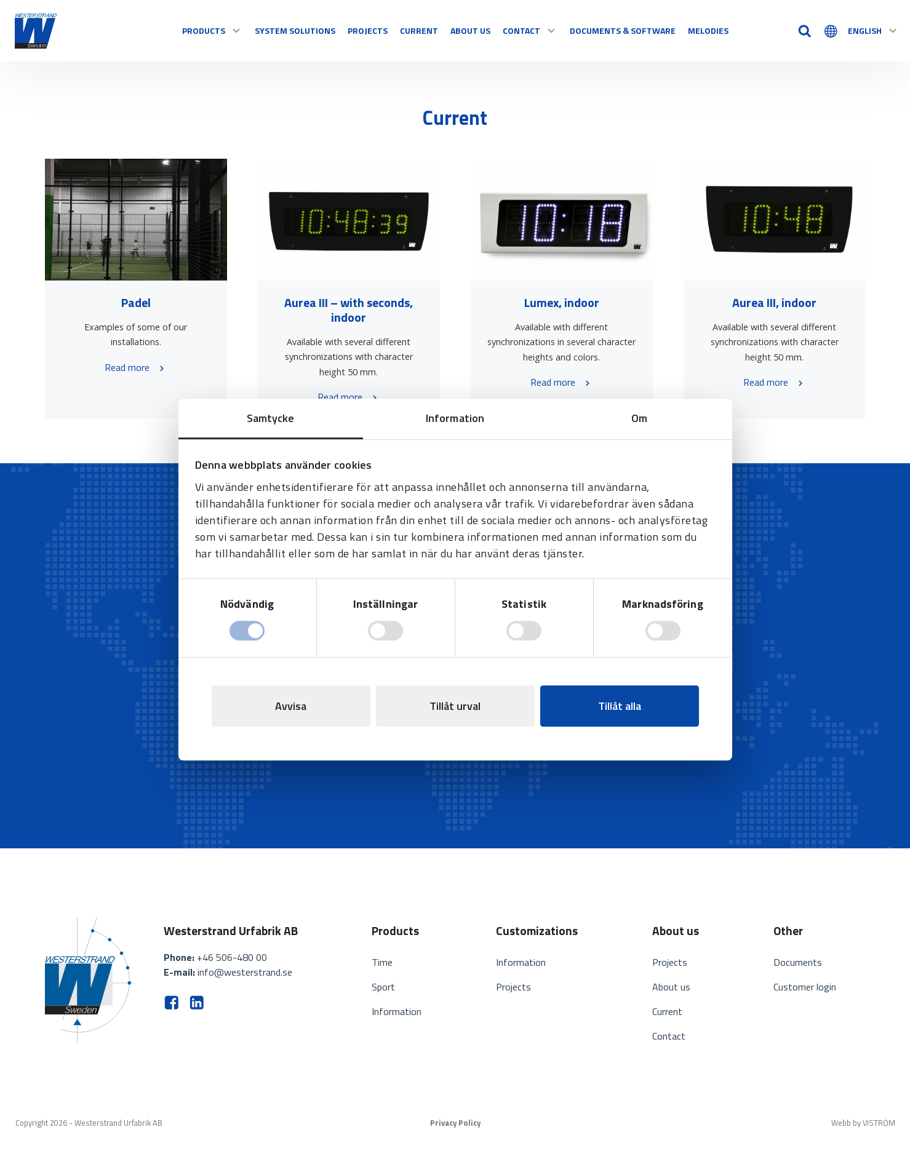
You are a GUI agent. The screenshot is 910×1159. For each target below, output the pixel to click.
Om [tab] (639, 418)
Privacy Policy (455, 1123)
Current (419, 30)
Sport (383, 986)
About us (470, 30)
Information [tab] (455, 418)
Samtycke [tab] (271, 418)
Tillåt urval (455, 706)
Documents (797, 962)
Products (212, 30)
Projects (368, 30)
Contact (530, 30)
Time (382, 962)
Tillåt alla (619, 706)
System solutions (295, 30)
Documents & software (623, 30)
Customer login (804, 986)
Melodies (708, 30)
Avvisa (290, 706)
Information (396, 1011)
